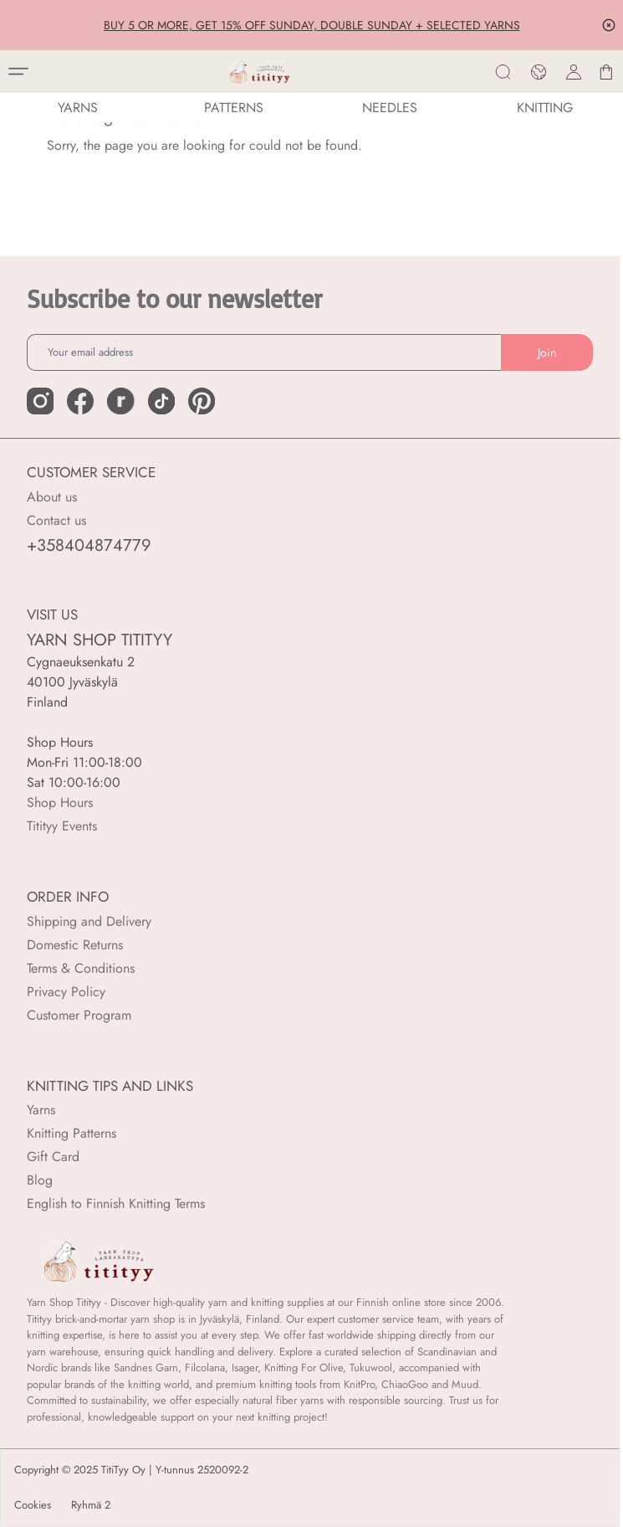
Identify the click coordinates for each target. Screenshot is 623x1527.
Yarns (41, 1109)
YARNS (78, 107)
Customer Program (79, 1015)
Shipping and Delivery (89, 921)
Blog (40, 1180)
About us (52, 496)
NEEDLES (389, 107)
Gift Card (53, 1156)
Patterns (233, 107)
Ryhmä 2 (90, 1505)
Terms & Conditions (81, 968)
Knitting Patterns (71, 1133)
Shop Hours (60, 802)
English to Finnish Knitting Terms (116, 1203)
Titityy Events (62, 825)
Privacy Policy (66, 991)
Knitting (545, 107)
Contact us (56, 520)
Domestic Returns (75, 944)
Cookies (32, 1505)
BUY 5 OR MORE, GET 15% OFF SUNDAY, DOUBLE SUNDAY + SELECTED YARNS (312, 25)
